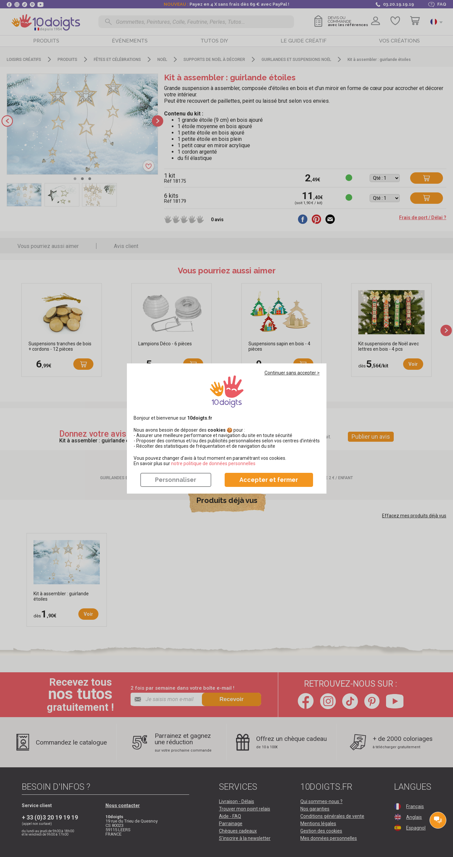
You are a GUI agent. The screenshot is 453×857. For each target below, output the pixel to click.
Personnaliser (175, 479)
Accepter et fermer (268, 479)
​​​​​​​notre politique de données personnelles (213, 463)
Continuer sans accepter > (292, 372)
